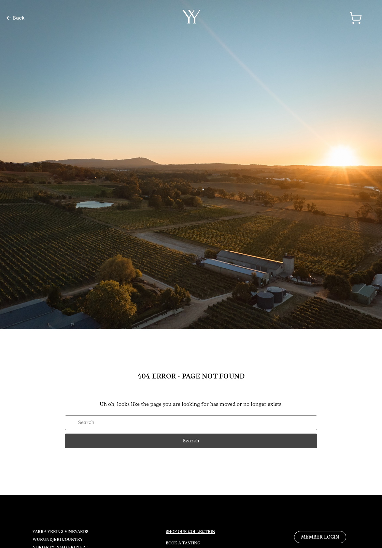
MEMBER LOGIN (320, 537)
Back (15, 18)
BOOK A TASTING (183, 543)
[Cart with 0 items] (355, 18)
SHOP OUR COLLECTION (190, 531)
